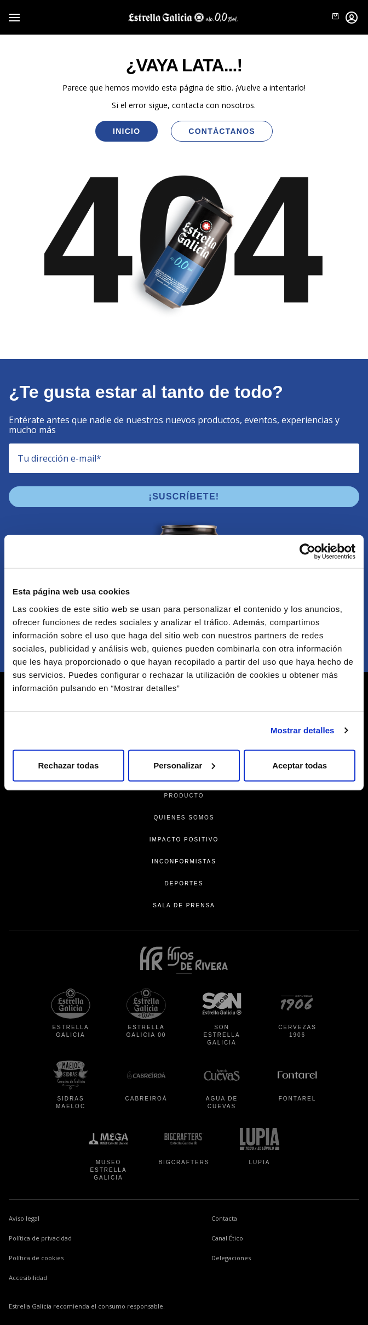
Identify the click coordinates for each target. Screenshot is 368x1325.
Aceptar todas (299, 765)
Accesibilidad (28, 1277)
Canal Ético (271, 1237)
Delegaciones (231, 1258)
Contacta (224, 1218)
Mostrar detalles (303, 730)
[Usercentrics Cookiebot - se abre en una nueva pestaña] (307, 551)
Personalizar (184, 765)
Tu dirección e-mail (59, 458)
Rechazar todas (68, 765)
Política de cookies (36, 1258)
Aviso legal (24, 1218)
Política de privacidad (40, 1238)
